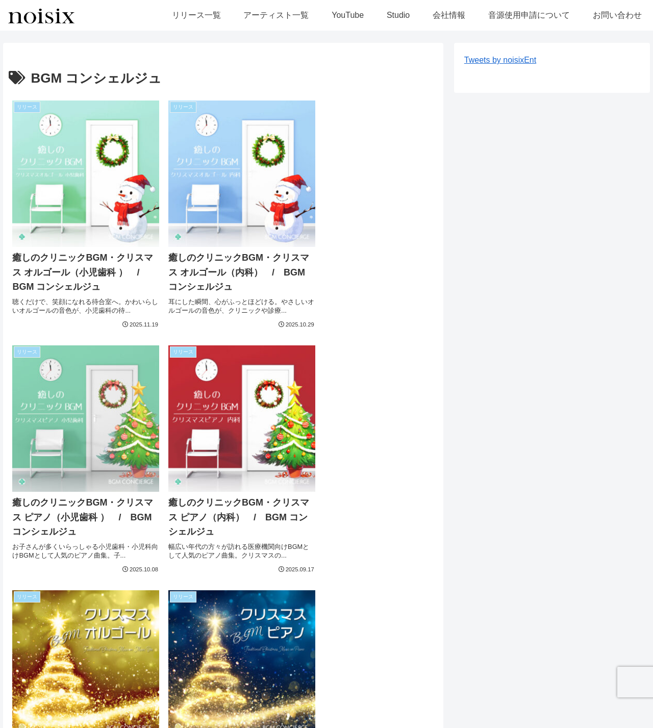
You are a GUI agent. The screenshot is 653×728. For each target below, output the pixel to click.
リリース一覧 (31, 713)
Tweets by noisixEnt (500, 60)
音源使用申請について (276, 713)
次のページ (223, 591)
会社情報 (215, 713)
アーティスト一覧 (91, 713)
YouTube (145, 713)
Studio (180, 713)
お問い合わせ (343, 713)
